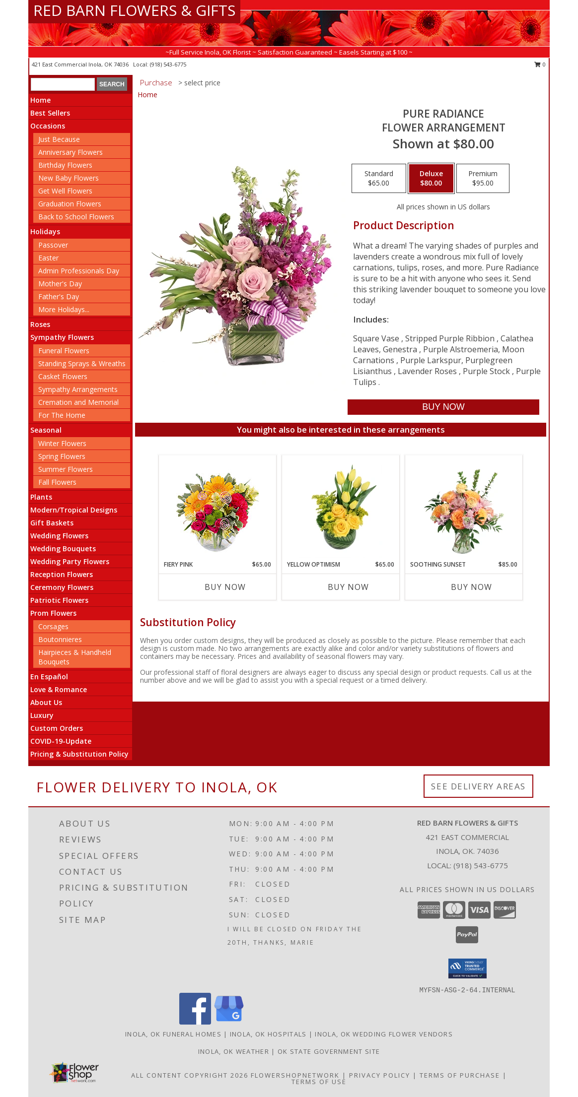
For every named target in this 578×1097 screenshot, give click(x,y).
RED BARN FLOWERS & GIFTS (134, 10)
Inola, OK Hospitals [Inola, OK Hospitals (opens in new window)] (268, 1034)
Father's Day (58, 296)
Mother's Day (60, 283)
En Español (49, 676)
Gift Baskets (51, 522)
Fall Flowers (57, 482)
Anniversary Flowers (70, 152)
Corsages (53, 626)
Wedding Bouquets (63, 548)
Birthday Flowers (65, 165)
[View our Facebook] (195, 1022)
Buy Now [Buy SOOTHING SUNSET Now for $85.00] (471, 586)
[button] (467, 968)
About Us (46, 702)
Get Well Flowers (65, 190)
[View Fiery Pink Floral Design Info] (217, 507)
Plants (41, 497)
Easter (48, 257)
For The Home (61, 415)
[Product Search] (63, 84)
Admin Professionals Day (78, 270)
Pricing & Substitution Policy (79, 754)
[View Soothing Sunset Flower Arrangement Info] (464, 507)
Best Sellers (50, 113)
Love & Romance (58, 689)
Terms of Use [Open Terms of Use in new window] (319, 1081)
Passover (53, 245)
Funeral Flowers (63, 350)
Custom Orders (56, 728)
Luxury (42, 715)
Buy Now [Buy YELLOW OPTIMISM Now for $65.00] (348, 586)
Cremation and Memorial (78, 402)
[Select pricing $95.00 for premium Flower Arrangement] (483, 178)
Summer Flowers (65, 469)
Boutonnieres (60, 639)
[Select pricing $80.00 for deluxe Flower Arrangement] (431, 178)
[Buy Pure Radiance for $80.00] (443, 407)
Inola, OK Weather (233, 1051)
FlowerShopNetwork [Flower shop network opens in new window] (295, 1075)
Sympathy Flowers (62, 337)
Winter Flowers (62, 443)
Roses (40, 324)
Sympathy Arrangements (78, 389)
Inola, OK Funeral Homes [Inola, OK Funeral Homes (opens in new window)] (173, 1034)
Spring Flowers (61, 456)
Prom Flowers (53, 613)
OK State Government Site (329, 1051)
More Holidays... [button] (63, 309)
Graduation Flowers (69, 203)
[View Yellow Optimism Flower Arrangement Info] (340, 507)
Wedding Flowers (59, 535)
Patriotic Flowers (59, 600)
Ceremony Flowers (61, 587)
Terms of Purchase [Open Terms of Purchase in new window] (460, 1075)
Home (40, 100)
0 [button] (540, 64)
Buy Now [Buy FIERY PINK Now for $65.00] (225, 586)
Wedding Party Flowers (69, 561)
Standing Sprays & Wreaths (82, 363)
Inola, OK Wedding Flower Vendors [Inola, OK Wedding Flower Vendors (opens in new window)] (384, 1034)
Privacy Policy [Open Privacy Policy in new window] (379, 1075)
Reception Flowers (61, 574)
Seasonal (46, 430)
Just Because (59, 139)
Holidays (45, 231)
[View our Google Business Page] (229, 1022)
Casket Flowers (62, 376)
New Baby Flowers (68, 178)
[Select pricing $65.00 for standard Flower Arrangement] (379, 178)
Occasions (47, 125)
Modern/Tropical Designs (73, 510)
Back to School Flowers (76, 216)
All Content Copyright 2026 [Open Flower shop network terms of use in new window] (189, 1075)
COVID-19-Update (60, 741)
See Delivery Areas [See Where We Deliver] (478, 786)
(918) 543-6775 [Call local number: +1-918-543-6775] (168, 64)
